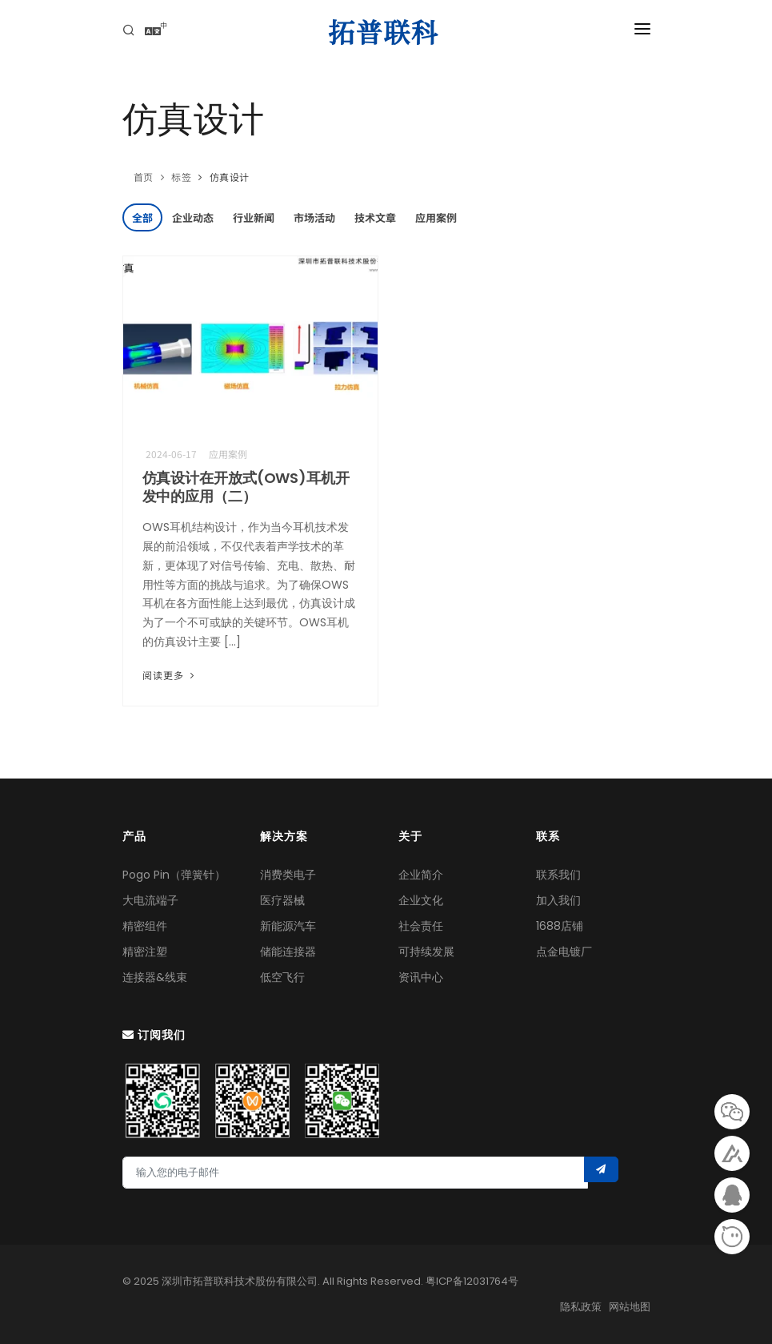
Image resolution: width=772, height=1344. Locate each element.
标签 (181, 176)
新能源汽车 (288, 926)
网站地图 (629, 1306)
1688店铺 (559, 926)
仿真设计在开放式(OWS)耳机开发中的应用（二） (246, 487)
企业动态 (193, 217)
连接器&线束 (154, 977)
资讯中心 (420, 977)
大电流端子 (150, 900)
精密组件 (144, 926)
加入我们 (558, 900)
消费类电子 (288, 875)
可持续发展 (426, 952)
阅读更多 (170, 675)
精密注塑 (144, 952)
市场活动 (314, 217)
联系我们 (558, 875)
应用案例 (436, 217)
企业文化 (420, 900)
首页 (144, 176)
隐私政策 (581, 1306)
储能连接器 (288, 952)
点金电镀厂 (564, 952)
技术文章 (375, 217)
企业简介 (420, 875)
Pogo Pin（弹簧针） (174, 875)
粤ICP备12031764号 (472, 1281)
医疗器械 (282, 900)
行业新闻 (253, 217)
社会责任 (420, 926)
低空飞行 (282, 977)
